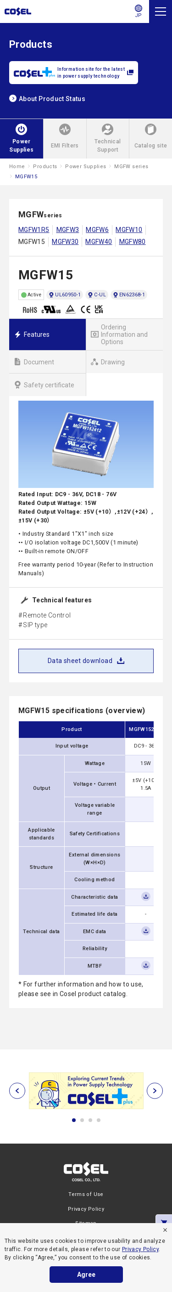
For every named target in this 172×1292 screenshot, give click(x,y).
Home (17, 167)
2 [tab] (82, 1120)
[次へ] (155, 1091)
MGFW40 (98, 241)
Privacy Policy (140, 1249)
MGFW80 (132, 241)
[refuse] (165, 1230)
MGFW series (131, 167)
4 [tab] (98, 1120)
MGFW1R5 (34, 229)
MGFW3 (67, 229)
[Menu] (160, 11)
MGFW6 (97, 229)
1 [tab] (74, 1120)
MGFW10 (129, 229)
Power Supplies (85, 167)
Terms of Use (85, 1194)
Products (45, 167)
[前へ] (17, 1091)
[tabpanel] (86, 1090)
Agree (86, 1274)
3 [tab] (90, 1120)
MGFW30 (65, 241)
